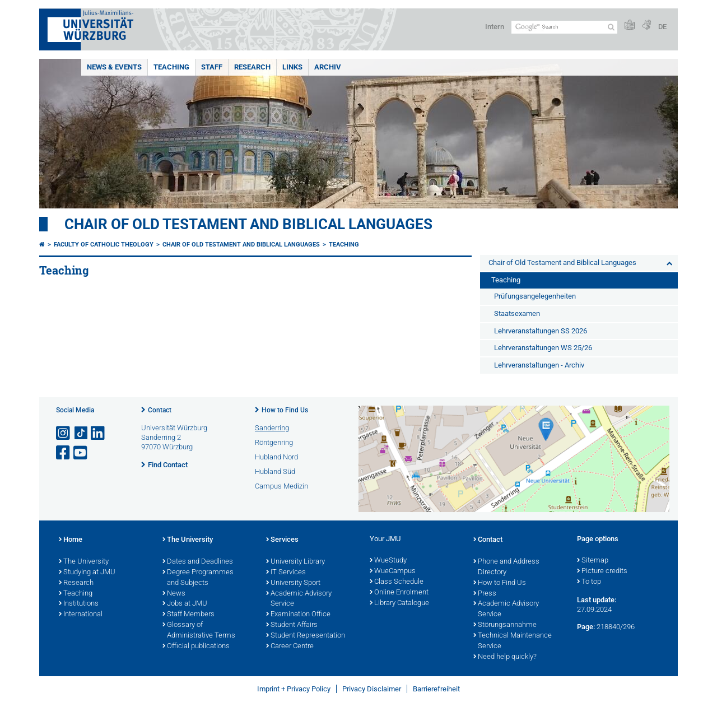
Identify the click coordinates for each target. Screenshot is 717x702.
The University (84, 562)
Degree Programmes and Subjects (198, 578)
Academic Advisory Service (299, 599)
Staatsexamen (517, 313)
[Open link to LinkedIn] (98, 433)
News (173, 594)
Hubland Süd (275, 471)
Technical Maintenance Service (512, 641)
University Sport (293, 583)
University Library (295, 562)
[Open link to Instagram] (64, 433)
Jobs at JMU (184, 604)
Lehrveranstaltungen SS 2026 (540, 331)
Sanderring (272, 428)
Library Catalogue (399, 603)
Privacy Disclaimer (371, 689)
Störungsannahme (505, 625)
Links (292, 67)
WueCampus (393, 571)
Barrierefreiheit (436, 689)
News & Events (114, 67)
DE (662, 26)
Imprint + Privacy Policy (293, 689)
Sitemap (592, 561)
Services (282, 540)
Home (70, 540)
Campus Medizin (281, 486)
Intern (494, 26)
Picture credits (602, 571)
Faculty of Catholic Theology (103, 244)
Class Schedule (396, 582)
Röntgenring (274, 442)
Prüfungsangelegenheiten (535, 296)
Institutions (79, 604)
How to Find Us (285, 410)
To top (589, 582)
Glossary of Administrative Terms (198, 630)
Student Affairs (292, 625)
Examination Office (298, 615)
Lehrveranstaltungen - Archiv (539, 365)
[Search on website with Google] (564, 27)
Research (252, 67)
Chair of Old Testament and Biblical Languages (248, 224)
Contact (159, 410)
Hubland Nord (276, 457)
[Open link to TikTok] (81, 433)
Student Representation (305, 636)
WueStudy (388, 561)
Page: (586, 626)
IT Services (286, 573)
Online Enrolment (399, 593)
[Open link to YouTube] (81, 453)
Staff (211, 67)
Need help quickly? (505, 657)
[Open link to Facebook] (64, 453)
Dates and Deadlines (197, 562)
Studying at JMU (87, 573)
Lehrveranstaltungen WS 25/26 (543, 347)
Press (484, 594)
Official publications (196, 646)
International (81, 615)
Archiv (327, 67)
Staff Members (188, 615)
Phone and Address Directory (506, 567)
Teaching (171, 67)
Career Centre (290, 646)
